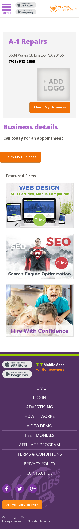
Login (39, 397)
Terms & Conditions (39, 454)
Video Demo (39, 426)
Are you (22, 505)
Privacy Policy (39, 463)
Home (39, 388)
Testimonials (39, 435)
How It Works (39, 416)
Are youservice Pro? (67, 8)
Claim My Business (50, 107)
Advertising (39, 407)
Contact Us (40, 473)
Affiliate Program (39, 444)
